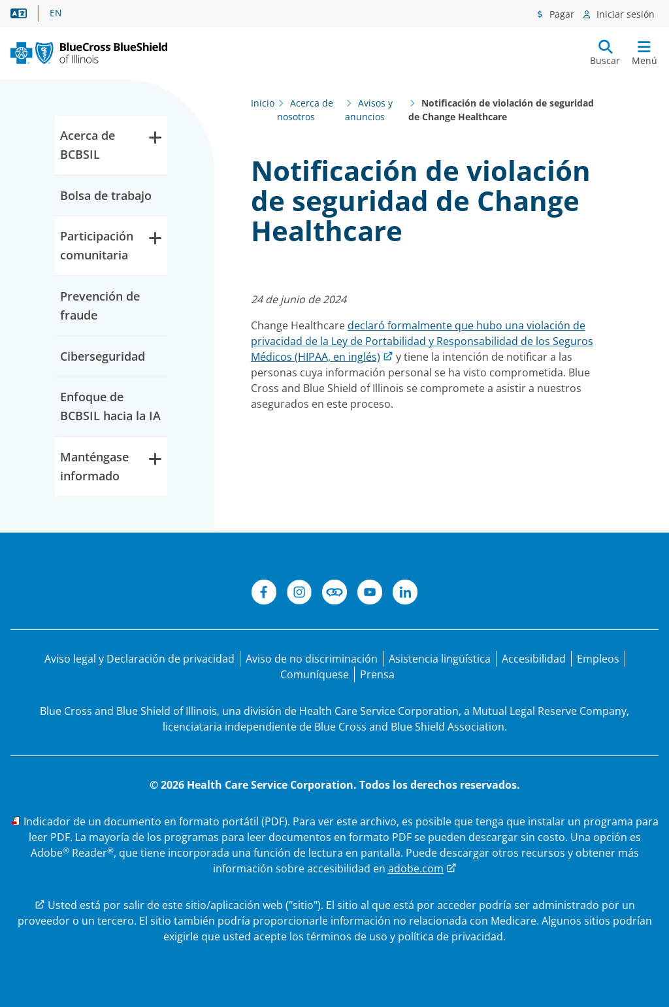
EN (56, 13)
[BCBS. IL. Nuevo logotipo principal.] (88, 53)
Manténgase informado (111, 466)
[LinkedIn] (405, 594)
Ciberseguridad (102, 356)
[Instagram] (299, 594)
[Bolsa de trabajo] (598, 659)
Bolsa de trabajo (106, 195)
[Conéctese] (334, 594)
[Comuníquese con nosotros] (314, 674)
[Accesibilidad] (534, 659)
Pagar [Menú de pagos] (560, 14)
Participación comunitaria (111, 245)
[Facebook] (264, 594)
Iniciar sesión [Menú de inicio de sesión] (624, 14)
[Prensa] (377, 674)
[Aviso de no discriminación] (312, 659)
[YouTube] (369, 594)
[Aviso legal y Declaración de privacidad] (139, 659)
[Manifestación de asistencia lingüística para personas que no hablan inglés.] (440, 659)
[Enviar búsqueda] (605, 53)
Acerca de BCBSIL (111, 144)
